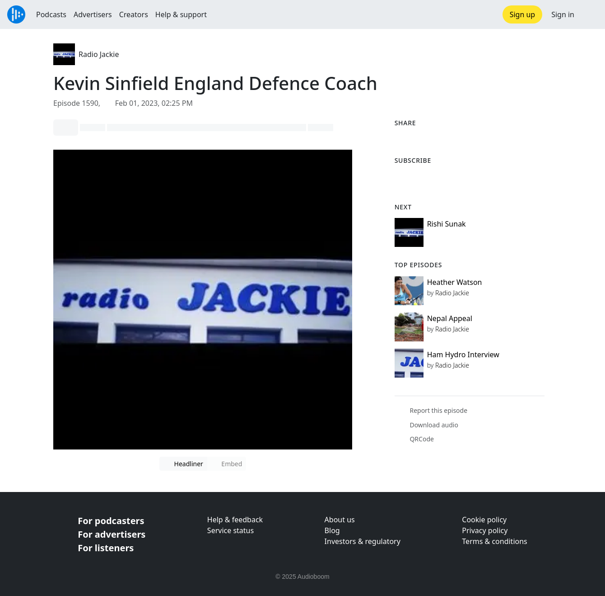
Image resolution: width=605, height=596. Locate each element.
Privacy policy (484, 530)
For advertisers (111, 534)
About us (340, 520)
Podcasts (51, 14)
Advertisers (93, 14)
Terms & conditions (494, 541)
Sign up (522, 14)
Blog (332, 530)
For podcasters (111, 521)
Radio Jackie (99, 54)
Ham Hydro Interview (463, 354)
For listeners (106, 548)
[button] (590, 14)
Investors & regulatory (362, 541)
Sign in (562, 14)
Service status (230, 530)
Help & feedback (235, 520)
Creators (133, 14)
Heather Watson (454, 282)
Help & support (181, 14)
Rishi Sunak (446, 224)
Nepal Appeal (449, 318)
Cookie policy (484, 520)
